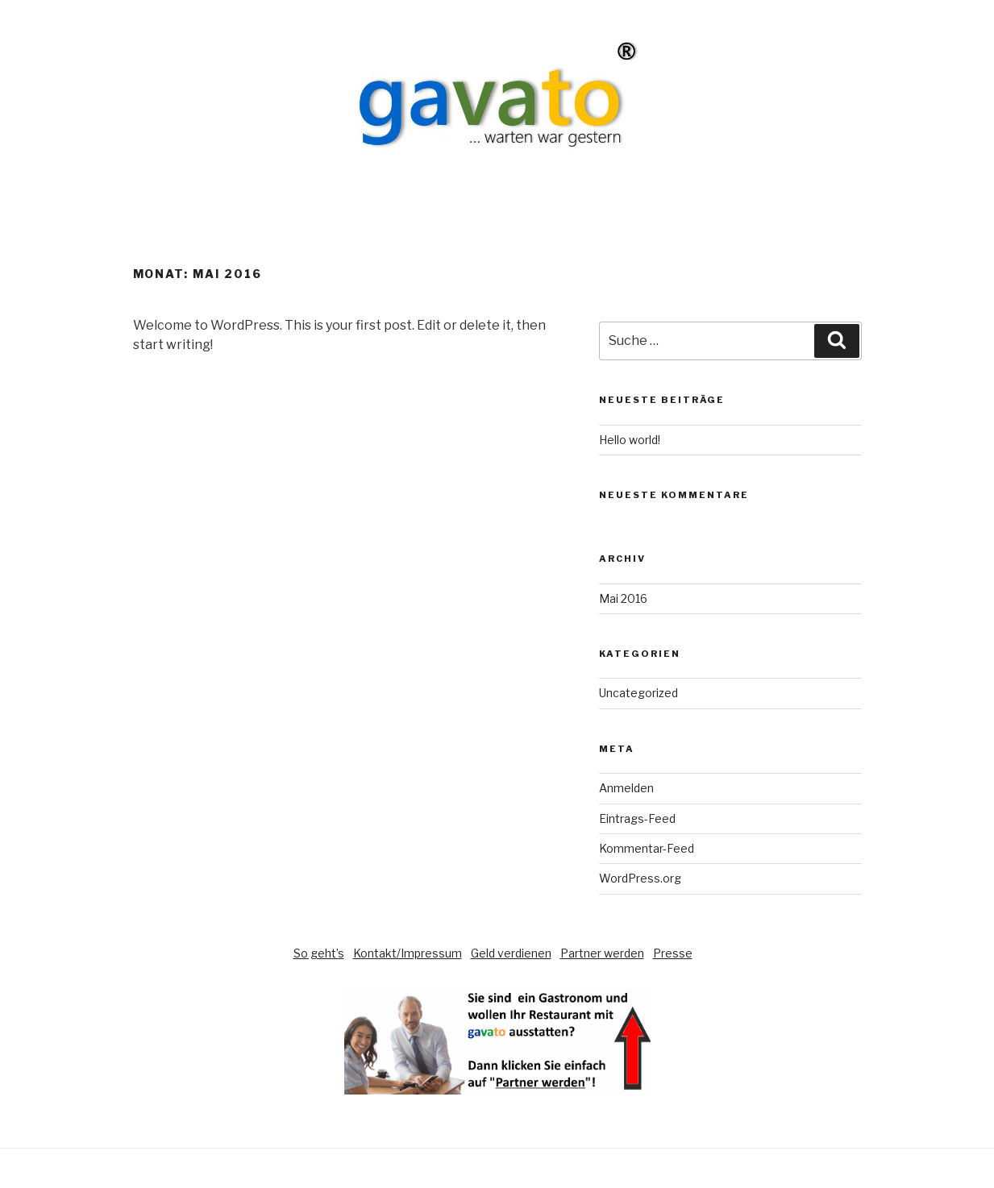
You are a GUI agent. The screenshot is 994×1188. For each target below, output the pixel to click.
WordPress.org (640, 878)
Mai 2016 (623, 598)
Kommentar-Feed (646, 848)
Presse (672, 953)
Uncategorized (638, 693)
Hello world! (629, 440)
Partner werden (602, 953)
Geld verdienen (511, 953)
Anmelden (626, 788)
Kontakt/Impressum (407, 953)
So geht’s (318, 953)
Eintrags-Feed (637, 818)
